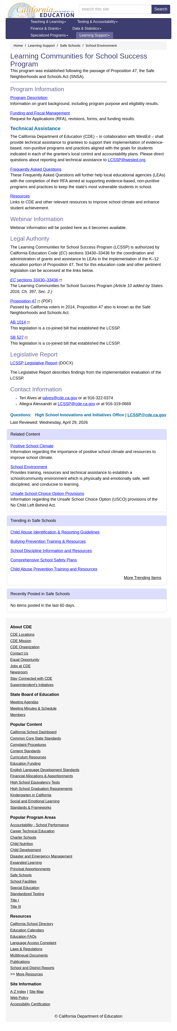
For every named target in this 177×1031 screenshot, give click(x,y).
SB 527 (18, 337)
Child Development (25, 850)
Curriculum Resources (28, 757)
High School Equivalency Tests (35, 782)
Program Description (28, 97)
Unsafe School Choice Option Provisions (47, 493)
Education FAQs (23, 936)
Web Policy (19, 998)
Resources (20, 196)
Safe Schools (70, 45)
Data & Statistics (86, 28)
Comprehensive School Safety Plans (43, 560)
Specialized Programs (49, 35)
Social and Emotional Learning (35, 801)
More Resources (29, 974)
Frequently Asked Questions (35, 169)
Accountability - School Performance (39, 825)
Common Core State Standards (35, 738)
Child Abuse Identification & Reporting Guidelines (55, 532)
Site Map (36, 992)
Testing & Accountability (97, 22)
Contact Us (19, 653)
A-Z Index (18, 992)
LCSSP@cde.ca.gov (76, 404)
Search (160, 9)
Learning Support (95, 35)
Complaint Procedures (28, 745)
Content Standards (25, 751)
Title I (14, 900)
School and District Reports (32, 968)
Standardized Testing (27, 894)
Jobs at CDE (20, 666)
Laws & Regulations (26, 949)
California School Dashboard (33, 732)
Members (17, 715)
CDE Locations (22, 634)
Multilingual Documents (29, 955)
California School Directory (31, 924)
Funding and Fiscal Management (40, 113)
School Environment (101, 45)
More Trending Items (142, 577)
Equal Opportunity (24, 660)
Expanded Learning (26, 863)
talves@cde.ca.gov (59, 398)
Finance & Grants (45, 28)
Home (18, 45)
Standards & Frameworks (30, 807)
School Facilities (23, 881)
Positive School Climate (31, 446)
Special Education (24, 888)
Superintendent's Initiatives (32, 685)
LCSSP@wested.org (126, 160)
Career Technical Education (32, 831)
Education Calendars (27, 930)
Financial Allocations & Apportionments (41, 776)
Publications (20, 962)
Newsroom (18, 672)
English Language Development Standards (44, 770)
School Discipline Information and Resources (51, 550)
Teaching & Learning (48, 22)
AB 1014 (20, 322)
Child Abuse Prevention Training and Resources (53, 569)
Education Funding (25, 763)
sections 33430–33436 (36, 280)
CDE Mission (20, 641)
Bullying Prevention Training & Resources (48, 541)
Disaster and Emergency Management (41, 856)
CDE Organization (25, 647)
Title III (15, 907)
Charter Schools (23, 837)
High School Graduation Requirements (41, 789)
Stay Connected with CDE (31, 678)
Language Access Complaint (33, 943)
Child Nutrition (21, 844)
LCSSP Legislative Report (41, 363)
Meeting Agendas (24, 702)
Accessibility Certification (30, 1004)
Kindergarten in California (30, 795)
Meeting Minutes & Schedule (33, 708)
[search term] (115, 9)
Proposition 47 (31, 301)
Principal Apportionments (30, 869)
